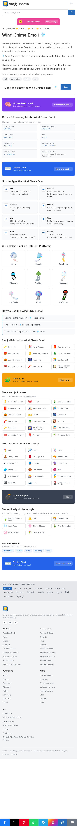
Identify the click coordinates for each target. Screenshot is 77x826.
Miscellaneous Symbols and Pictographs (54, 155)
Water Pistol (60, 457)
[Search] (71, 12)
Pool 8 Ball (10, 483)
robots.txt (14, 806)
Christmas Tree (61, 353)
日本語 (41, 644)
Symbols (6, 696)
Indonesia (8, 648)
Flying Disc (10, 470)
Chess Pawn (11, 476)
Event (33, 29)
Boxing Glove (36, 457)
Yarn (57, 470)
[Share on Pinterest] (24, 822)
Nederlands (60, 640)
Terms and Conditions (12, 769)
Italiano (49, 640)
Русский (20, 644)
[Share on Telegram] (43, 822)
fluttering (38, 575)
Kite (7, 450)
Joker (57, 450)
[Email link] (72, 822)
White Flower (11, 557)
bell (5, 79)
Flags (5, 688)
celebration (15, 79)
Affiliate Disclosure (10, 777)
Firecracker (35, 366)
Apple (5, 726)
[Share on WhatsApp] (33, 822)
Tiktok (5, 754)
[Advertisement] (38, 509)
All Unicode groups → (11, 716)
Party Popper (36, 347)
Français (38, 640)
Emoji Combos (46, 726)
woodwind (8, 575)
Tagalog (19, 648)
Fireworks (34, 360)
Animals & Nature (10, 708)
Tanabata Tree (61, 435)
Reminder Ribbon (38, 353)
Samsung (7, 746)
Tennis (33, 450)
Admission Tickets (13, 366)
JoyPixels (6, 750)
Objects (6, 692)
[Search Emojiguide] (35, 12)
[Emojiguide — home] (16, 4)
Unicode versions (47, 738)
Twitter (5, 742)
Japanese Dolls (37, 408)
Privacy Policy (8, 773)
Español (17, 640)
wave (28, 575)
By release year (47, 734)
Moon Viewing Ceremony (61, 367)
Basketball (35, 470)
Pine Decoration (62, 402)
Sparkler (59, 421)
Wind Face (10, 550)
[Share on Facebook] (5, 822)
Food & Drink (8, 712)
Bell (32, 543)
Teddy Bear (11, 457)
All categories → (46, 716)
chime (27, 79)
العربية (59, 644)
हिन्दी (67, 644)
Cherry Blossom (37, 550)
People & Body (9, 684)
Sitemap (6, 806)
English (7, 640)
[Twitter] (10, 674)
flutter (19, 575)
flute (48, 575)
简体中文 (31, 644)
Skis (32, 483)
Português (8, 644)
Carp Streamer (61, 428)
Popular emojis (46, 742)
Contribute (7, 765)
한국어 (50, 644)
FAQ (42, 754)
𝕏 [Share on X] (14, 822)
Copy (65, 87)
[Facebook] (5, 674)
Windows (6, 738)
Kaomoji (43, 750)
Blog (42, 746)
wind (36, 79)
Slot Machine (36, 476)
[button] (19, 127)
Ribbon (33, 402)
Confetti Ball (60, 360)
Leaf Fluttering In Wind (13, 543)
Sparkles (10, 347)
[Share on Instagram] (53, 822)
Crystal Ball (60, 463)
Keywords (44, 730)
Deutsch (27, 640)
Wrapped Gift (11, 353)
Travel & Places (9, 700)
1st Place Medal (62, 476)
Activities (22, 29)
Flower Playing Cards (61, 483)
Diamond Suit (11, 463)
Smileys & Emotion (11, 704)
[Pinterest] (15, 674)
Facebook (7, 734)
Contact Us (7, 784)
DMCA (5, 780)
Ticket (33, 415)
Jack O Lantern (12, 360)
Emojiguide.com (8, 29)
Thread (33, 463)
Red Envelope (61, 347)
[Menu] (71, 4)
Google (6, 730)
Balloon (33, 435)
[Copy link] (62, 822)
